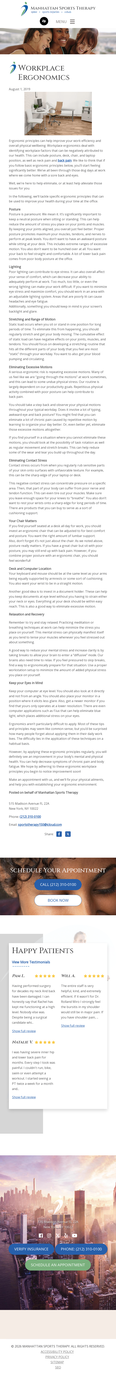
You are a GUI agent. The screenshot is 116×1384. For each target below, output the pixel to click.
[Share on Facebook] (59, 835)
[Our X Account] (58, 1235)
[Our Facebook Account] (40, 1235)
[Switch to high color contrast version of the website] (44, 21)
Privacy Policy (57, 1357)
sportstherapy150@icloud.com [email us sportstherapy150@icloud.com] (40, 824)
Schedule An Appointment (58, 1264)
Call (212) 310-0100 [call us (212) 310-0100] (58, 884)
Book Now (58, 900)
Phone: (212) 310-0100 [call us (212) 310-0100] (81, 1249)
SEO (58, 1367)
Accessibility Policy (57, 1352)
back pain (65, 160)
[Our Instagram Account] (49, 1235)
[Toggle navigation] (65, 21)
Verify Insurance (31, 1249)
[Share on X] (68, 835)
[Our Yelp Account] (66, 1235)
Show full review (24, 1031)
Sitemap (57, 1362)
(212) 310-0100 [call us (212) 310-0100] (30, 817)
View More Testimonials (31, 962)
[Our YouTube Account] (74, 1235)
